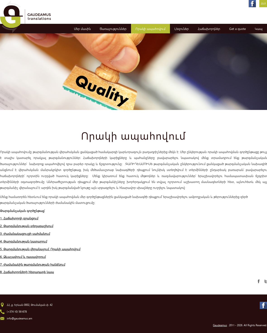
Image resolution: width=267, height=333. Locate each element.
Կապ (258, 28)
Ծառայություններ (113, 28)
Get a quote (237, 28)
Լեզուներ (181, 28)
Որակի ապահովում (150, 28)
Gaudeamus (220, 325)
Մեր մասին (82, 28)
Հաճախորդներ (209, 28)
